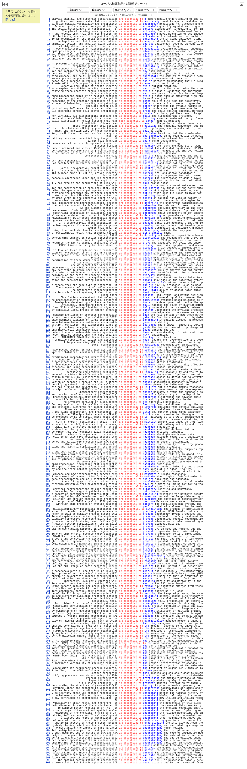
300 (48, 762)
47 (48, 133)
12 (48, 46)
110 (48, 290)
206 (48, 529)
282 (48, 718)
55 (48, 153)
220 (48, 563)
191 (48, 491)
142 (48, 369)
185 (48, 476)
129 (48, 337)
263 (48, 670)
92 (48, 245)
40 (48, 116)
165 (48, 427)
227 (48, 581)
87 (48, 233)
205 (48, 526)
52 (48, 145)
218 (48, 558)
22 (48, 71)
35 (48, 103)
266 (48, 678)
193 (48, 496)
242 (48, 618)
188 (48, 484)
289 (48, 735)
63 (48, 173)
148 (48, 384)
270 (48, 688)
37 (48, 108)
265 (48, 675)
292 (48, 742)
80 (48, 215)
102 (48, 270)
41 (48, 118)
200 (48, 514)
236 (48, 603)
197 (48, 506)
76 (48, 205)
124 (48, 325)
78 (48, 210)
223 (48, 571)
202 (48, 519)
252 (48, 643)
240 (48, 613)
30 (48, 91)
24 (48, 76)
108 (48, 285)
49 (48, 138)
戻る (5, 4)
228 (48, 583)
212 (48, 543)
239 (48, 611)
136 (48, 354)
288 (48, 732)
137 (48, 357)
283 (48, 720)
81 (48, 218)
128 (48, 335)
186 (48, 479)
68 (48, 185)
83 (48, 223)
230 (48, 588)
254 (48, 648)
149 (48, 387)
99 (48, 262)
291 (48, 740)
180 (48, 464)
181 (48, 466)
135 (48, 352)
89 (48, 238)
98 (48, 260)
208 (48, 533)
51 (48, 143)
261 (48, 665)
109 (48, 287)
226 (48, 578)
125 (48, 327)
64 (48, 175)
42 (48, 121)
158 (48, 409)
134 (48, 349)
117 (48, 307)
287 (48, 730)
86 (48, 230)
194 (48, 499)
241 (48, 616)
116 (48, 305)
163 (48, 422)
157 (48, 407)
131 (48, 342)
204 (48, 524)
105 (48, 277)
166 (48, 429)
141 (48, 367)
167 (48, 432)
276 (48, 703)
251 (48, 640)
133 (48, 347)
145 (48, 377)
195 (48, 501)
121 (48, 317)
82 (48, 220)
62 (48, 170)
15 (48, 53)
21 (48, 68)
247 (48, 631)
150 (48, 389)
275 (48, 700)
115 (48, 302)
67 (48, 183)
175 (48, 451)
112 (48, 295)
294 (48, 747)
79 (48, 213)
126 (48, 330)
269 (48, 685)
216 (48, 553)
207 (48, 531)
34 (48, 101)
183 (48, 471)
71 (48, 193)
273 (48, 695)
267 (48, 680)
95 (48, 252)
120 (48, 315)
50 (48, 140)
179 (48, 461)
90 (48, 240)
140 (48, 364)
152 (48, 394)
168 (48, 434)
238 (48, 608)
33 (48, 98)
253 (48, 645)
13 (48, 48)
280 (48, 713)
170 (48, 439)
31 (48, 93)
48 (48, 136)
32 (48, 96)
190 (48, 489)
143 (48, 372)
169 (48, 436)
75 (48, 203)
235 (48, 601)
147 (48, 382)
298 (48, 757)
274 (48, 698)
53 (48, 148)
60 (48, 165)
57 (48, 158)
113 (48, 297)
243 (48, 621)
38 (48, 111)
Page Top (242, 4)
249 (48, 635)
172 (48, 444)
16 (48, 56)
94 (48, 250)
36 (48, 106)
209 (48, 536)
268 (48, 683)
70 (48, 190)
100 (48, 265)
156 (48, 404)
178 (48, 459)
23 (48, 73)
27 (48, 83)
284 (48, 723)
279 (48, 710)
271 (48, 690)
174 (48, 449)
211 (48, 541)
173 (48, 446)
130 (48, 339)
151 (48, 392)
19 (48, 63)
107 (48, 282)
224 (48, 573)
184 (48, 474)
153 (48, 397)
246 (48, 628)
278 (48, 708)
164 (48, 424)
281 (48, 715)
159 (48, 412)
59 (48, 163)
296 (48, 752)
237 (48, 606)
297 (48, 755)
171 (48, 441)
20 (48, 66)
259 (48, 660)
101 (48, 267)
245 (48, 626)
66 (48, 180)
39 (48, 113)
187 (48, 481)
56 (48, 155)
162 (48, 419)
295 (48, 750)
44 (48, 126)
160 (48, 414)
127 (48, 332)
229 (48, 586)
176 (48, 454)
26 (48, 81)
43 (48, 123)
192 (48, 494)
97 (48, 257)
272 (48, 693)
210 (48, 538)
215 (48, 551)
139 (48, 362)
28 (48, 86)
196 (48, 504)
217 (48, 556)
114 (48, 300)
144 (48, 374)
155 (48, 402)
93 (48, 247)
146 (48, 379)
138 (48, 359)
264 (48, 673)
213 (48, 546)
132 (48, 344)
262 (48, 668)
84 (48, 225)
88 (48, 235)
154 (48, 399)
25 (48, 78)
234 (48, 598)
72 (48, 195)
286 (48, 728)
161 (48, 417)
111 (48, 292)
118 (48, 310)
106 (48, 280)
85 (48, 228)
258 (48, 658)
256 (48, 653)
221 (48, 566)
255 (48, 650)
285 (48, 725)
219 (48, 561)
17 (48, 58)
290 (48, 737)
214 (48, 548)
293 (48, 745)
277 (48, 705)
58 (48, 160)
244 (48, 623)
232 (48, 593)
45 (48, 128)
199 (48, 511)
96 (48, 255)
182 (48, 469)
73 (48, 198)
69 (48, 188)
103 (48, 272)
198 (48, 509)
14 (48, 51)
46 (48, 131)
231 (48, 591)
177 (48, 456)
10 (48, 41)
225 (48, 576)
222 (48, 568)
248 (48, 633)
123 (48, 322)
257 (48, 655)
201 (48, 516)
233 (48, 596)
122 (48, 320)
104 (48, 275)
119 (48, 312)
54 (48, 150)
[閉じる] (10, 19)
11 (48, 43)
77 (48, 208)
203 (48, 521)
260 (48, 663)
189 (48, 486)
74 (48, 200)
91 (48, 242)
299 (48, 760)
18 (48, 61)
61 (48, 168)
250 (48, 638)
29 (48, 88)
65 (48, 178)
